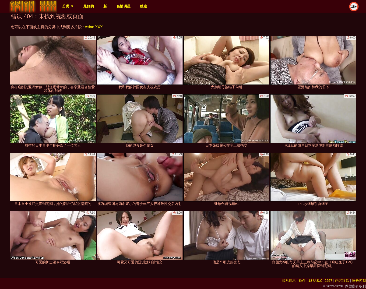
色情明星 (123, 6)
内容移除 (342, 280)
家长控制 (359, 280)
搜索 (143, 6)
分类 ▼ (68, 6)
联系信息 (289, 280)
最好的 (88, 6)
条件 (302, 280)
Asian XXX (93, 27)
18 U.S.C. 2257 (320, 280)
